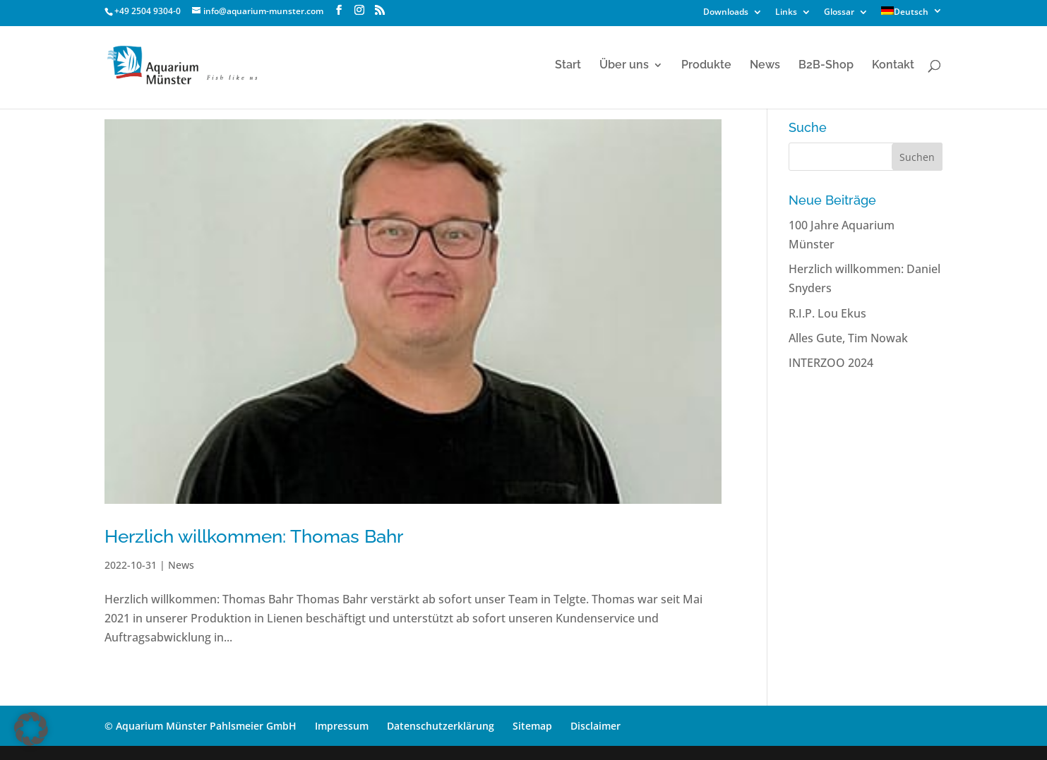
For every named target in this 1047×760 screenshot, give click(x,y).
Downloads (725, 13)
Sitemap (532, 725)
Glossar (839, 13)
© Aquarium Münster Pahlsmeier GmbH (200, 725)
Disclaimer (595, 725)
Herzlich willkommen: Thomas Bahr (253, 536)
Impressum (342, 725)
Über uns (624, 65)
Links (786, 13)
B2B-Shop (826, 65)
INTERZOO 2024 (831, 362)
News (765, 65)
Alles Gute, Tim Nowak (848, 338)
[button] (31, 729)
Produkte (706, 65)
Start (568, 65)
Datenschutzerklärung (440, 725)
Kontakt (893, 65)
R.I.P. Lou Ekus (827, 313)
